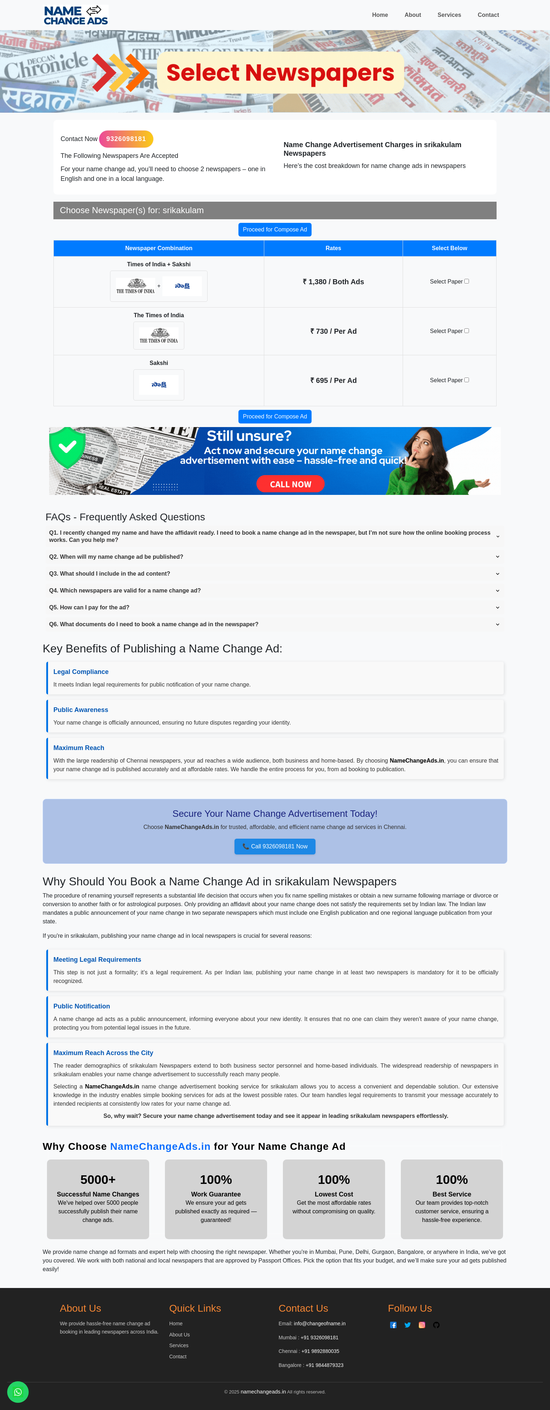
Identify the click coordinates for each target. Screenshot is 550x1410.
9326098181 (126, 139)
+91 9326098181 (319, 1337)
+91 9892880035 (321, 1351)
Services (449, 15)
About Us (179, 1335)
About (412, 15)
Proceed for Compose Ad (275, 229)
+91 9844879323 (325, 1365)
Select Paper (449, 281)
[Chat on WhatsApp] (18, 1392)
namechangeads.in (263, 1391)
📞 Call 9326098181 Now (275, 846)
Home (380, 15)
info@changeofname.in (320, 1323)
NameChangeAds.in (160, 1146)
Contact (488, 15)
